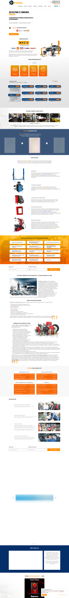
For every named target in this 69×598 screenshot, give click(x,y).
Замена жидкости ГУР (13, 99)
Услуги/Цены (35, 6)
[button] (59, 6)
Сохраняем (14, 28)
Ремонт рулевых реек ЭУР (14, 98)
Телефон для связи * (32, 266)
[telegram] (55, 6)
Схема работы (40, 6)
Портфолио (30, 6)
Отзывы (45, 6)
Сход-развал (12, 100)
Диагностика (12, 86)
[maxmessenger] (57, 6)
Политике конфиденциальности (50, 591)
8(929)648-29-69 (56, 2)
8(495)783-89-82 (56, 1)
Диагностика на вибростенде (14, 89)
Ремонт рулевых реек (13, 97)
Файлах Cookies (58, 591)
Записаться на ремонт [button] (57, 4)
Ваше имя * (11, 266)
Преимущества (20, 6)
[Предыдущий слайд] (33, 63)
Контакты (49, 6)
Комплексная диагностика (14, 88)
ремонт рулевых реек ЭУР (15, 308)
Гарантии (25, 6)
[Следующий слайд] (35, 63)
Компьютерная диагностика (14, 90)
